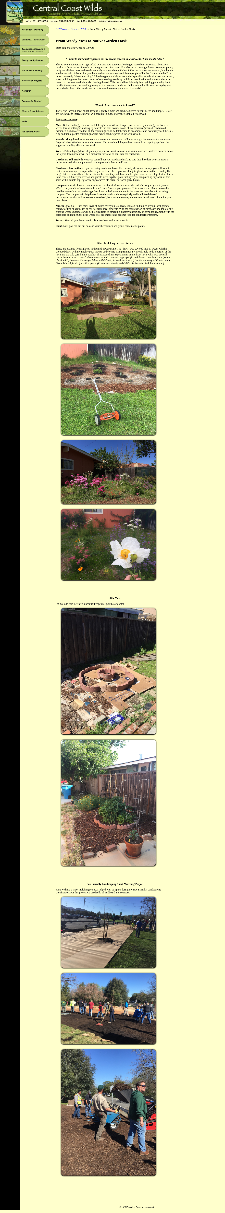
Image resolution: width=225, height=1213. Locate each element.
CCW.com (61, 29)
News (74, 29)
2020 (83, 29)
